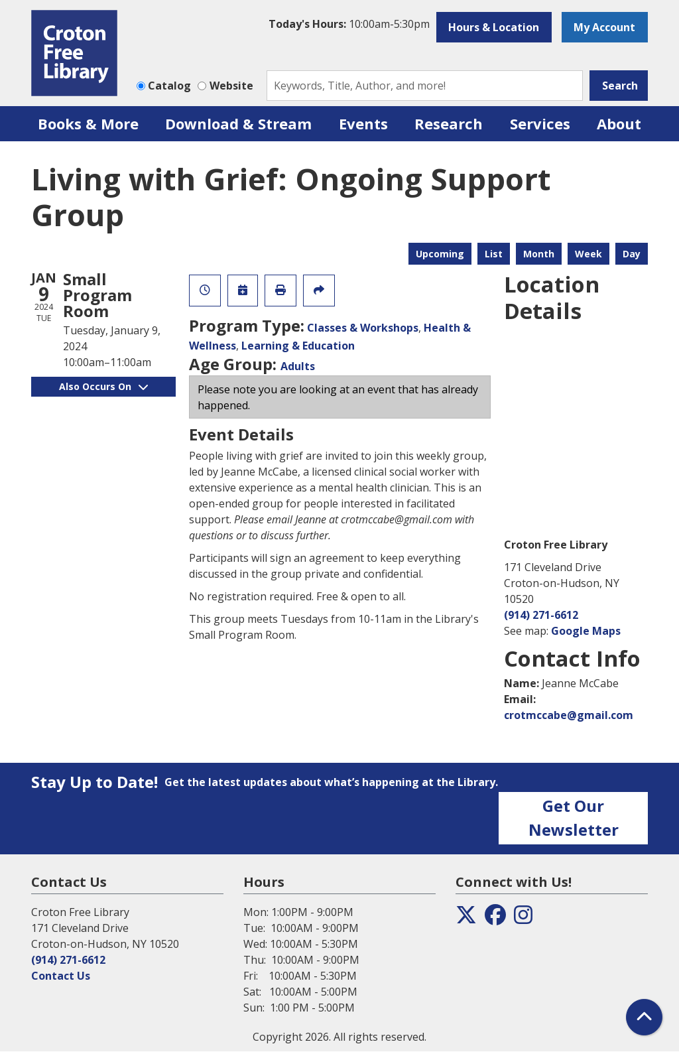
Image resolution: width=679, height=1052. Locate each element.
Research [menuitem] (448, 123)
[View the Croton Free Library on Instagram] (523, 918)
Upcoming (440, 253)
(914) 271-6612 (541, 615)
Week (588, 253)
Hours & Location (493, 27)
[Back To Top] (644, 1017)
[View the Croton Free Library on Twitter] (466, 918)
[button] (349, 23)
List (494, 253)
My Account (604, 27)
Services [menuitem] (540, 123)
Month (538, 253)
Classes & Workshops (362, 327)
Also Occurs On (103, 386)
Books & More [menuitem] (88, 123)
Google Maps (586, 631)
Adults (297, 366)
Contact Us (60, 975)
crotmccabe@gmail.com (568, 715)
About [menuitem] (619, 123)
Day (632, 253)
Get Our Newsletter (573, 817)
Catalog (169, 85)
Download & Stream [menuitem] (238, 123)
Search (620, 85)
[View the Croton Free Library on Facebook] (495, 918)
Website (231, 85)
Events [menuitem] (363, 123)
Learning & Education (298, 345)
